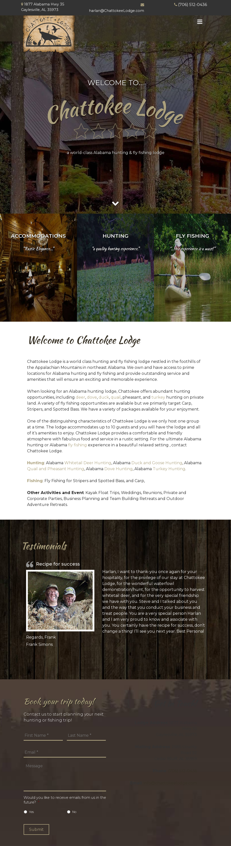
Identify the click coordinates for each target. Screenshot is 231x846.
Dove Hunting (118, 468)
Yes (31, 812)
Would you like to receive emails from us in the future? (65, 800)
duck (104, 397)
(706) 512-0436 (192, 4)
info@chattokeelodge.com (170, 783)
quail (116, 397)
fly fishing (77, 445)
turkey (158, 397)
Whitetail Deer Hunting (87, 463)
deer (80, 397)
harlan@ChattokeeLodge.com (116, 10)
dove (92, 397)
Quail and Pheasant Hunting (55, 468)
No (74, 812)
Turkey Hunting (169, 468)
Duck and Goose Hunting (156, 463)
